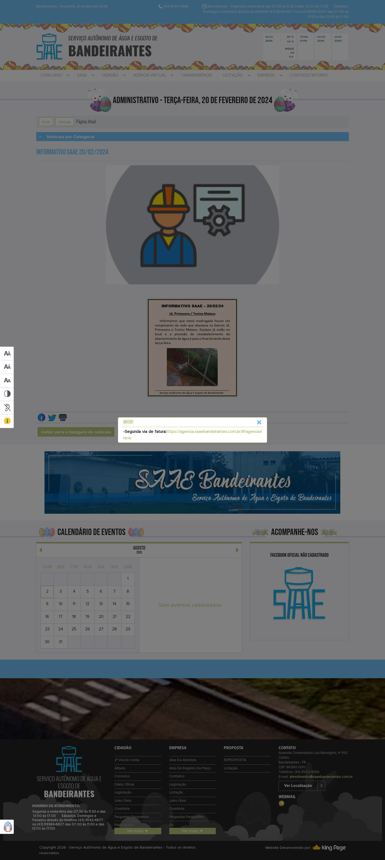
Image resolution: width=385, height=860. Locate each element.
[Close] (259, 422)
